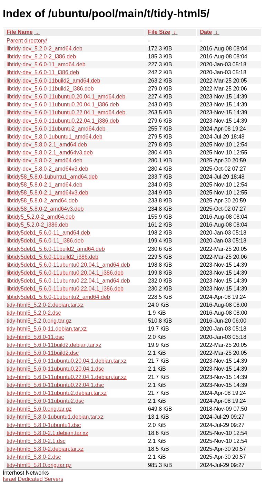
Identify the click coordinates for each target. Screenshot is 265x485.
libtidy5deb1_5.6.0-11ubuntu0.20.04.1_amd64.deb (68, 265)
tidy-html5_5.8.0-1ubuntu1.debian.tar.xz (55, 417)
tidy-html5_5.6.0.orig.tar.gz (39, 409)
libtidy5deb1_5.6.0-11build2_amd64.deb (56, 249)
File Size (159, 32)
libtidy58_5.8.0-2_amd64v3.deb (45, 209)
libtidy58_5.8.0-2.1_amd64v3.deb (47, 193)
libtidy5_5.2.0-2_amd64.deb (41, 217)
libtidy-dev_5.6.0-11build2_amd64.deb (53, 81)
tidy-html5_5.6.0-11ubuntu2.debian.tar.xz (57, 393)
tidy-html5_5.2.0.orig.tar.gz (39, 321)
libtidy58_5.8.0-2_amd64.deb (42, 200)
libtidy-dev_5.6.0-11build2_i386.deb (50, 89)
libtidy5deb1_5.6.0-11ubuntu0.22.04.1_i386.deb (65, 289)
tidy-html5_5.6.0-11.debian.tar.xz (47, 329)
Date (206, 32)
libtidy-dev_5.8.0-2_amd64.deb (44, 160)
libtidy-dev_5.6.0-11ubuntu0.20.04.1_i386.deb (63, 104)
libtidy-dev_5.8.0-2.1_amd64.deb (47, 145)
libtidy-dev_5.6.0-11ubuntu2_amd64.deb (56, 129)
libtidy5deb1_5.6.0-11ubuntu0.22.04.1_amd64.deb (68, 281)
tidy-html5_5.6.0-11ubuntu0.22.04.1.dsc (55, 385)
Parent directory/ (27, 41)
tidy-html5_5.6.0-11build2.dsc (43, 353)
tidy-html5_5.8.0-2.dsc (34, 457)
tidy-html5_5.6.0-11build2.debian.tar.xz (54, 345)
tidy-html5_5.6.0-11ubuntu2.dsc (45, 401)
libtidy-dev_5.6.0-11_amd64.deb (46, 64)
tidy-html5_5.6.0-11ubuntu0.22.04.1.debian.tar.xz (67, 377)
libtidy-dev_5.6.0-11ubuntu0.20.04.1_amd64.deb (66, 96)
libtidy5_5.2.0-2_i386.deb (37, 225)
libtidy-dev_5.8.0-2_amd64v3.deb (47, 169)
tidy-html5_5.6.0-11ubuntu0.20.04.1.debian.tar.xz (67, 361)
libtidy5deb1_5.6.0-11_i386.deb (45, 241)
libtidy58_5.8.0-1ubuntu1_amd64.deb (52, 177)
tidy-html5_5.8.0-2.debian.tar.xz (45, 449)
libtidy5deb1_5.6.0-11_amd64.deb (48, 233)
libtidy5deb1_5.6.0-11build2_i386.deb (52, 257)
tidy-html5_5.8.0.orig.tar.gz (39, 465)
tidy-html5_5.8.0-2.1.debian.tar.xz (47, 433)
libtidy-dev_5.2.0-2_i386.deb (41, 56)
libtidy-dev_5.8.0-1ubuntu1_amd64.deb (54, 137)
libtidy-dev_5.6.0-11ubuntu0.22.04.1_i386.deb (63, 121)
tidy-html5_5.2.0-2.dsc (34, 313)
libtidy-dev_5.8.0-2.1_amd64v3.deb (50, 152)
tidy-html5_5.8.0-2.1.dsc (36, 441)
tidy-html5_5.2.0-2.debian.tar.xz (45, 305)
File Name (20, 32)
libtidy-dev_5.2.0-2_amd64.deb (44, 48)
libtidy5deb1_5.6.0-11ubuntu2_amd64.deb (58, 297)
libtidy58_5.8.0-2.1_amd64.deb (44, 185)
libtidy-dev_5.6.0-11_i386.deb (43, 72)
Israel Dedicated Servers (33, 479)
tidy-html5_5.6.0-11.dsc (35, 337)
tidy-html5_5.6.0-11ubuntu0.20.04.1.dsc (55, 369)
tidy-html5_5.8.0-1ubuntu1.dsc (44, 425)
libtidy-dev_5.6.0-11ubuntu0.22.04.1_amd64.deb (66, 112)
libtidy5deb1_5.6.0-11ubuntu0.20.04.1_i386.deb (65, 273)
